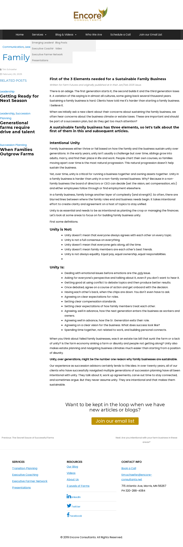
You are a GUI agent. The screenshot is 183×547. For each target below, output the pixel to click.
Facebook (74, 515)
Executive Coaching (25, 475)
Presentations (21, 488)
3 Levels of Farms (78, 486)
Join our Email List (150, 35)
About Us (73, 479)
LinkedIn (74, 496)
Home (20, 35)
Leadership (32, 47)
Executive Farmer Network (29, 481)
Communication (13, 47)
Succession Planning (54, 47)
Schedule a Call (120, 35)
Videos (71, 473)
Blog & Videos (66, 35)
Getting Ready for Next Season (19, 98)
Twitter (73, 505)
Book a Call (128, 468)
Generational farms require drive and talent (17, 127)
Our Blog (72, 467)
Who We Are (93, 35)
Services (39, 35)
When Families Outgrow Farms (17, 151)
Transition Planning (24, 468)
